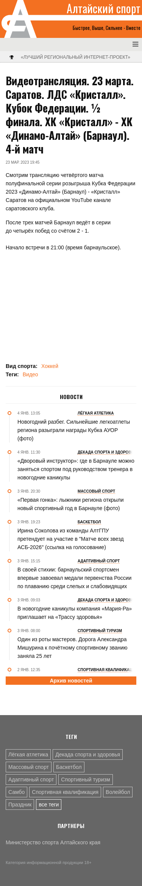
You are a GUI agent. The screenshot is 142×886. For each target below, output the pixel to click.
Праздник (19, 804)
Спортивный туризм (85, 779)
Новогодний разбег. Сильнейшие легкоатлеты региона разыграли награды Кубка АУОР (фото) (73, 430)
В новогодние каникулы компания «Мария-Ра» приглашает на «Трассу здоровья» (74, 613)
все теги (49, 804)
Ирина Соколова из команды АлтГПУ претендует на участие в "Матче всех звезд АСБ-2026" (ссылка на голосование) (70, 539)
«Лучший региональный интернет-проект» (75, 57)
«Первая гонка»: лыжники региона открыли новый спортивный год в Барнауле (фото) (70, 504)
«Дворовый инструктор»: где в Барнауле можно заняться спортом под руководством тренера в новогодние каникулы (75, 469)
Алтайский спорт (103, 8)
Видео (30, 374)
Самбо (16, 792)
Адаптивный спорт (31, 779)
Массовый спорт (28, 767)
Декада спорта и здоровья (87, 754)
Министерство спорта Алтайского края (53, 842)
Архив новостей (71, 681)
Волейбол (118, 792)
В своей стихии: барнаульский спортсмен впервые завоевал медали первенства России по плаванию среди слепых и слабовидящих (74, 578)
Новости (71, 396)
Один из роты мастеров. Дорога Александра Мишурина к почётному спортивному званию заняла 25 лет (72, 647)
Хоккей (49, 366)
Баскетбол (69, 767)
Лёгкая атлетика (28, 754)
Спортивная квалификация (65, 792)
